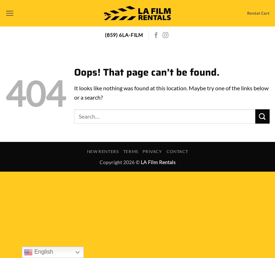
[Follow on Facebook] (156, 35)
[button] (9, 13)
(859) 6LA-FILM (124, 35)
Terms (130, 151)
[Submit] (262, 116)
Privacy (152, 151)
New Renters (103, 151)
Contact (177, 151)
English (38, 252)
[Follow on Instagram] (165, 35)
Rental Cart (258, 13)
